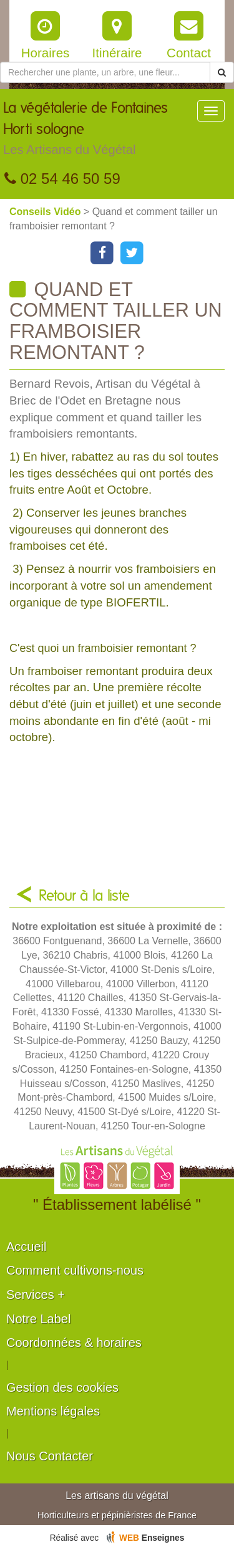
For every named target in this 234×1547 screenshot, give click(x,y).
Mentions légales (53, 1411)
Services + (35, 1294)
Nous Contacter (49, 1456)
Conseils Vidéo (46, 211)
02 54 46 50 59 (62, 178)
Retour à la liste (84, 896)
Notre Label (38, 1319)
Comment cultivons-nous (75, 1270)
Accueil (26, 1246)
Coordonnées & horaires (74, 1342)
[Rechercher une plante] (105, 72)
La (100, 131)
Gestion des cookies (62, 1387)
